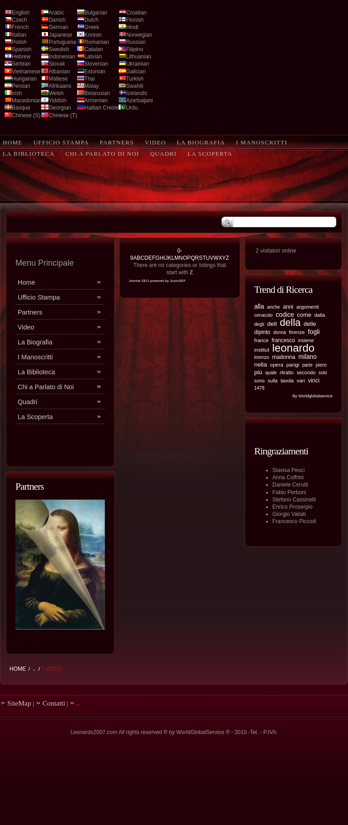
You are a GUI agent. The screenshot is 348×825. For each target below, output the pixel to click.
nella (260, 364)
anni (288, 307)
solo (323, 372)
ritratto (287, 372)
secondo (306, 372)
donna (279, 332)
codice (285, 314)
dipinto (262, 332)
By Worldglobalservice (312, 396)
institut (261, 350)
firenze (297, 332)
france (261, 340)
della (290, 322)
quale (270, 372)
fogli (313, 331)
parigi (293, 364)
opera (276, 364)
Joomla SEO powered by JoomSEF (157, 281)
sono (259, 380)
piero (321, 364)
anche (273, 307)
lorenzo (261, 357)
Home (18, 669)
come (304, 314)
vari (301, 380)
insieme (306, 340)
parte (307, 364)
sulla (273, 380)
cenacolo (263, 315)
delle (310, 323)
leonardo (293, 348)
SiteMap (19, 703)
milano (307, 356)
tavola (287, 380)
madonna (283, 357)
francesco (283, 340)
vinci (313, 380)
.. (34, 669)
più (258, 372)
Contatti (54, 703)
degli (259, 324)
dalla (319, 315)
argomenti (307, 307)
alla (259, 306)
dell (272, 323)
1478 (259, 388)
